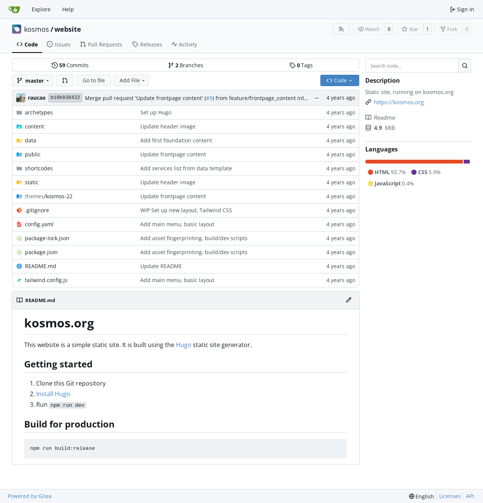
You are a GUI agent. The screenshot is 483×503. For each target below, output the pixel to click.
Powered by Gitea (30, 496)
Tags (301, 65)
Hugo (183, 345)
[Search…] (464, 66)
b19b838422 (65, 97)
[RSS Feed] (341, 29)
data (30, 140)
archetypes (39, 112)
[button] (65, 80)
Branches (185, 65)
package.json (41, 252)
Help (68, 9)
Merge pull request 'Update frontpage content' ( (145, 98)
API (470, 496)
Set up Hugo (155, 112)
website (67, 29)
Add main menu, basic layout (177, 224)
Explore (41, 9)
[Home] (14, 9)
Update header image (167, 126)
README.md (40, 266)
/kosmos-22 (48, 196)
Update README (161, 266)
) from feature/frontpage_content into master (269, 98)
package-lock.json (47, 238)
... (316, 97)
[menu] (421, 496)
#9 (209, 98)
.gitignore (37, 210)
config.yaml (39, 224)
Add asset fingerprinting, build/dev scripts (194, 238)
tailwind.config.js (46, 280)
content (34, 126)
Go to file (94, 80)
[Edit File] (349, 300)
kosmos (36, 29)
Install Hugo (53, 394)
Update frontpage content (173, 154)
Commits (70, 65)
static (31, 182)
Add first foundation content (176, 140)
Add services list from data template (186, 168)
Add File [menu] (133, 80)
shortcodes (39, 168)
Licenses (450, 496)
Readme (380, 117)
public (33, 154)
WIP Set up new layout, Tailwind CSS (186, 210)
